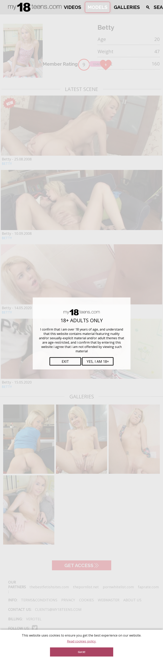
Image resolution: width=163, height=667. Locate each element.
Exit (65, 361)
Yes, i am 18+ (98, 361)
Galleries (127, 7)
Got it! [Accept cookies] (81, 652)
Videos (72, 7)
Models (97, 7)
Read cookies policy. (81, 641)
